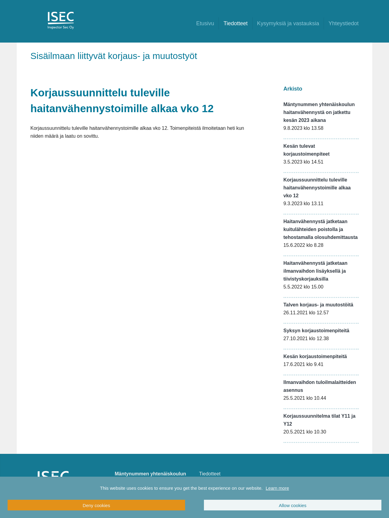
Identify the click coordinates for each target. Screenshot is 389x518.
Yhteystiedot (344, 23)
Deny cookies (96, 505)
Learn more (277, 488)
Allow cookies (292, 505)
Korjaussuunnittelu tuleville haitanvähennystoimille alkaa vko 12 (317, 187)
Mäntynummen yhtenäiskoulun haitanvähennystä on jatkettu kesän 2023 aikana (319, 112)
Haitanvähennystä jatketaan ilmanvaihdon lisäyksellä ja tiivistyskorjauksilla (316, 271)
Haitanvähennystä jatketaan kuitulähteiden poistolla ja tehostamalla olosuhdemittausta (321, 229)
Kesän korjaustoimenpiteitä (315, 356)
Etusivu (205, 23)
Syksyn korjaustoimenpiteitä (316, 330)
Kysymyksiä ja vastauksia (288, 23)
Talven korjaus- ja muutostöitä (318, 304)
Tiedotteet (235, 23)
